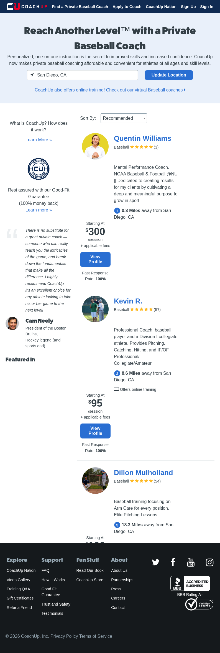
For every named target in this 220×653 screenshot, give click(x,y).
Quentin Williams (143, 138)
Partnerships (122, 580)
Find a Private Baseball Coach (80, 6)
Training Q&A (18, 589)
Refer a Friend (19, 607)
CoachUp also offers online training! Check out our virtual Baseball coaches (110, 90)
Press (116, 589)
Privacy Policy (64, 636)
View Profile (95, 259)
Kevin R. (128, 301)
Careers (118, 598)
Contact (118, 607)
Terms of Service (95, 636)
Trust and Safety (56, 604)
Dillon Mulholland (143, 472)
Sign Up (188, 6)
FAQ (45, 570)
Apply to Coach (126, 6)
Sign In (206, 6)
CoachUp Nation (161, 6)
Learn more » (38, 210)
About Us (119, 570)
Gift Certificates (20, 598)
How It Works (53, 580)
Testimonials (52, 613)
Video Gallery (18, 580)
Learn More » (38, 139)
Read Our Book (90, 570)
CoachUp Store (89, 580)
